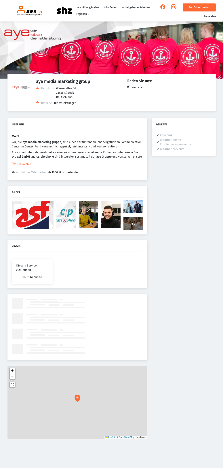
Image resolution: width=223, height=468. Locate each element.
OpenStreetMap (126, 437)
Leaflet (110, 437)
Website (137, 87)
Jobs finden (110, 7)
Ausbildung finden (88, 7)
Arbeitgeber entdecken (136, 7)
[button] (77, 398)
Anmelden (210, 16)
